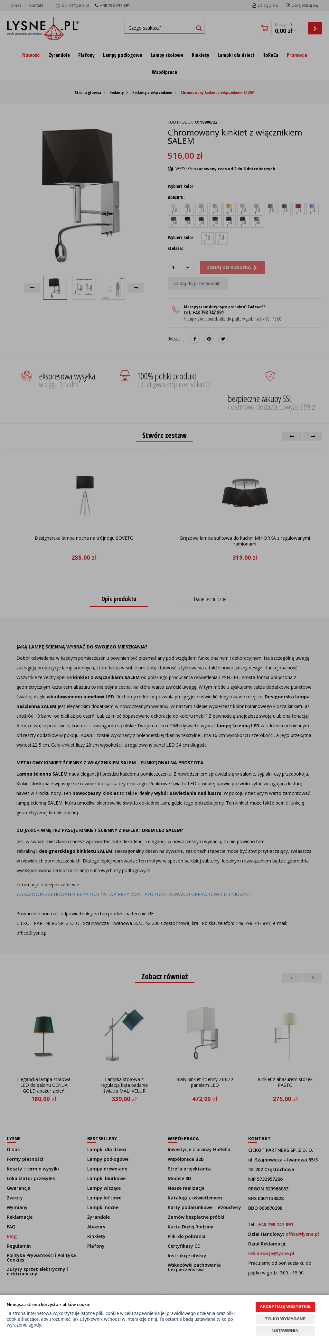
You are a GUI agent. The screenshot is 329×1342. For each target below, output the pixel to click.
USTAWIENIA (285, 1330)
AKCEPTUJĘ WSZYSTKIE (285, 1306)
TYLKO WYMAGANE (285, 1318)
